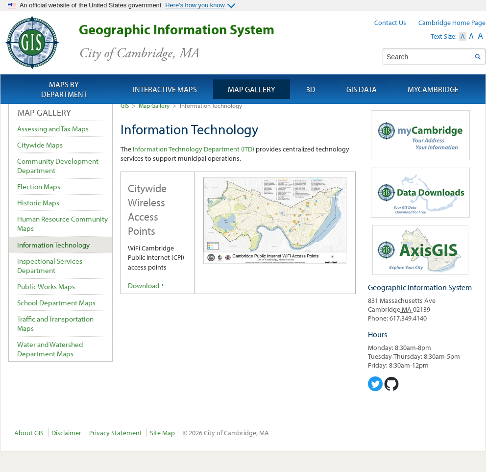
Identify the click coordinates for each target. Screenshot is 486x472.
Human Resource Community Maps (62, 223)
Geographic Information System (194, 41)
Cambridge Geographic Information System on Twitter (375, 383)
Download (143, 285)
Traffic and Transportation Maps (55, 323)
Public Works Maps (46, 286)
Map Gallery (154, 105)
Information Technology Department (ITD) (193, 149)
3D (311, 89)
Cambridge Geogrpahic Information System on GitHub (391, 383)
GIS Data (361, 89)
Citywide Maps (40, 144)
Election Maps (38, 186)
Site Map (162, 432)
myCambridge (433, 89)
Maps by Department (64, 89)
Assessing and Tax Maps (53, 128)
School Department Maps (56, 302)
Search (477, 57)
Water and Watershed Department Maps (50, 349)
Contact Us (390, 22)
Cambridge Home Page (452, 22)
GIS (125, 105)
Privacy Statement (115, 432)
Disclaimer (66, 432)
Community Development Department (57, 165)
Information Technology (53, 244)
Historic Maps (38, 202)
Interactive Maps (165, 89)
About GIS (29, 432)
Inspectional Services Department (49, 265)
